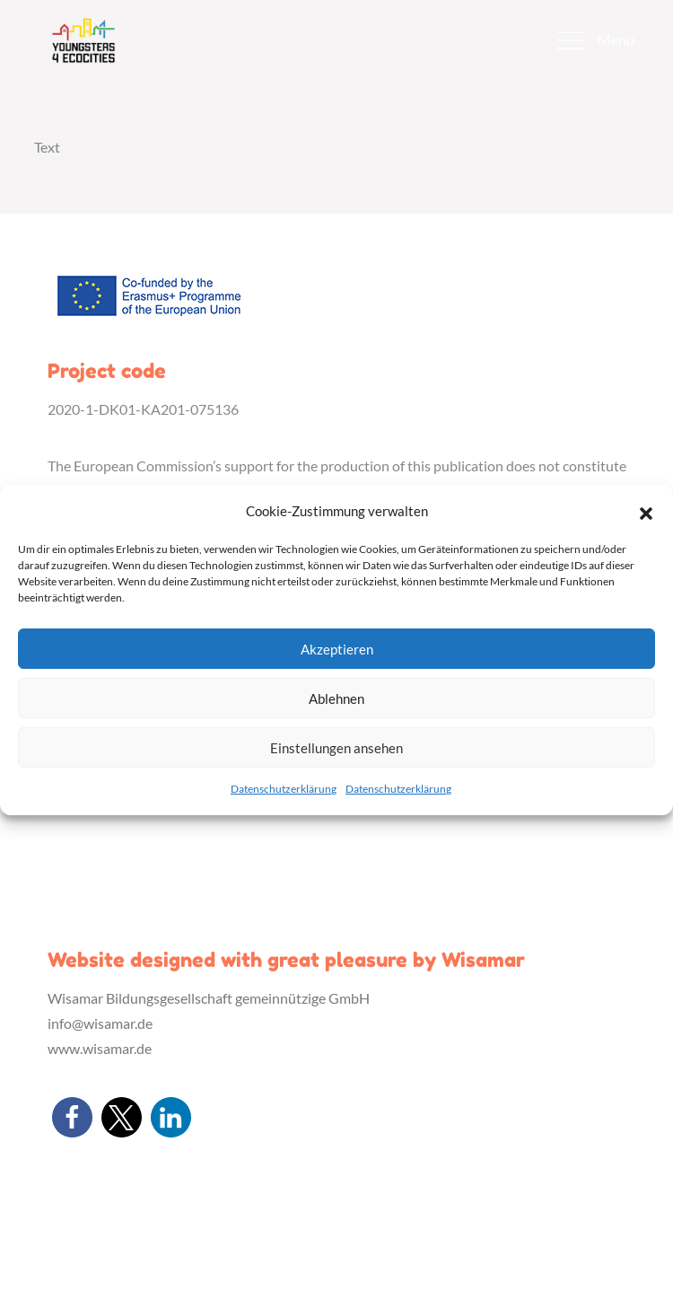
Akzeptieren (337, 649)
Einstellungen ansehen (336, 748)
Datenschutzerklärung (283, 788)
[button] (646, 511)
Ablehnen (336, 698)
